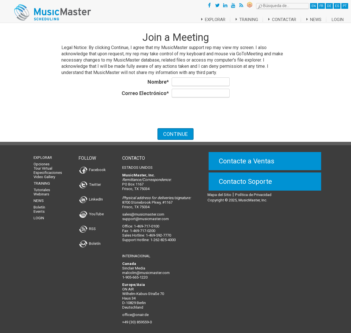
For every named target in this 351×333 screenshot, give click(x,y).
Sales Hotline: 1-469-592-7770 (146, 232)
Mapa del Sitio (219, 191)
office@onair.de (135, 311)
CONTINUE (175, 134)
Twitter (90, 181)
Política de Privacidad (253, 191)
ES (337, 6)
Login (338, 19)
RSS (87, 225)
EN (313, 6)
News (312, 19)
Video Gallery (44, 173)
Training (242, 19)
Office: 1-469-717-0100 (140, 223)
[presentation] (175, 113)
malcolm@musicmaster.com (146, 269)
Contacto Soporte (245, 178)
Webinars (41, 191)
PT (345, 6)
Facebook (92, 166)
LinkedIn (91, 196)
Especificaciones (48, 169)
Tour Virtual (43, 165)
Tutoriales (42, 186)
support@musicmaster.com (145, 215)
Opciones (41, 161)
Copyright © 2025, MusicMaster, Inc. (237, 197)
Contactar (279, 19)
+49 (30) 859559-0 (137, 319)
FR (321, 6)
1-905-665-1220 (135, 274)
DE (329, 6)
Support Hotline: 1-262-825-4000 (149, 236)
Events (39, 208)
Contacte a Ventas (246, 158)
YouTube (91, 210)
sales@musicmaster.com (143, 211)
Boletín (39, 204)
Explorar (206, 19)
